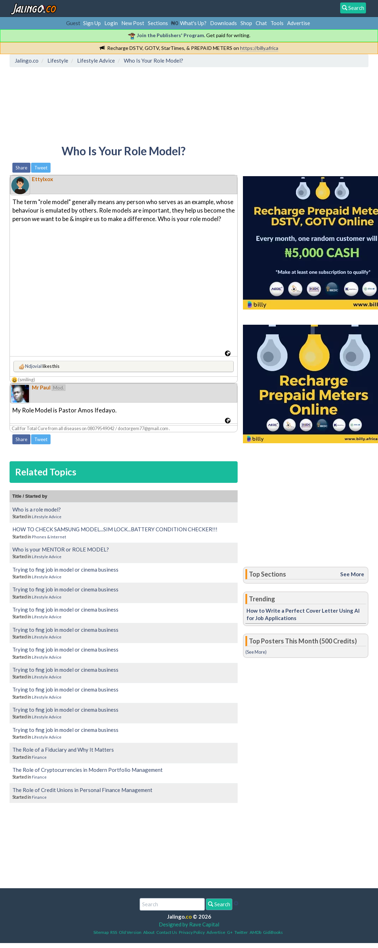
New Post (132, 23)
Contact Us (166, 932)
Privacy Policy (192, 932)
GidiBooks (273, 932)
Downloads (223, 23)
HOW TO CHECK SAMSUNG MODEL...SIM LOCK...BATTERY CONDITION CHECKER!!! (114, 529)
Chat (261, 23)
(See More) (256, 652)
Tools (277, 23)
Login (111, 23)
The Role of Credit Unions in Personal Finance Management (82, 790)
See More (352, 574)
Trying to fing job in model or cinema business (65, 569)
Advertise (298, 23)
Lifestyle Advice (47, 516)
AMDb (255, 932)
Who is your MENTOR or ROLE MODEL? (60, 549)
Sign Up (92, 23)
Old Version (130, 932)
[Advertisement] (140, 101)
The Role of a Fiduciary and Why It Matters (63, 749)
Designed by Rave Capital (189, 924)
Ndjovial (33, 366)
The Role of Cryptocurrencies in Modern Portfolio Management (87, 770)
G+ (230, 932)
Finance (39, 757)
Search (219, 904)
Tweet (40, 167)
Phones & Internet (49, 536)
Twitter (241, 932)
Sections (158, 23)
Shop (246, 23)
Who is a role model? (36, 509)
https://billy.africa (259, 48)
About (149, 932)
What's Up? (193, 23)
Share (21, 167)
